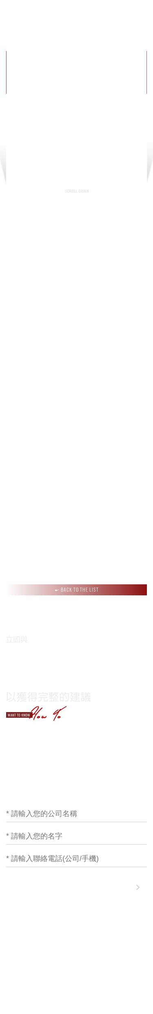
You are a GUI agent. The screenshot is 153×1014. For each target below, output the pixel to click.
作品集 (99, 15)
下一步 (121, 887)
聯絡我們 (131, 15)
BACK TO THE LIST (77, 589)
